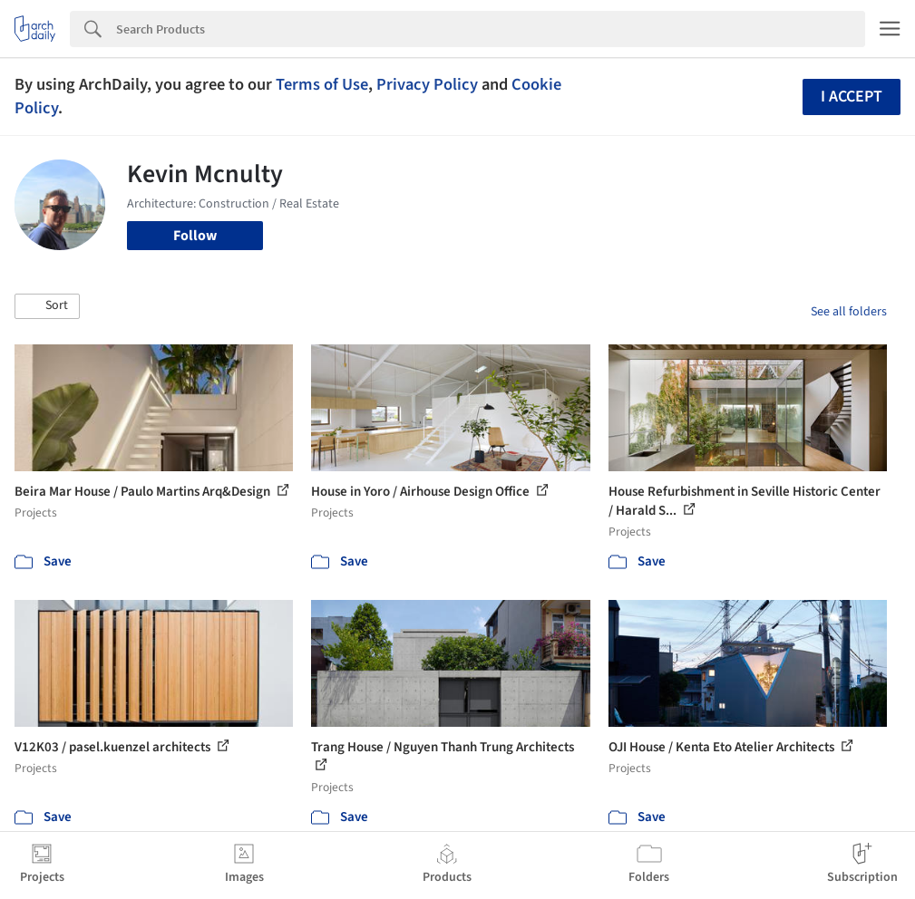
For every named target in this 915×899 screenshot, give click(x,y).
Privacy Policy (427, 84)
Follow (195, 236)
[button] (47, 306)
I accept (851, 96)
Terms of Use (322, 84)
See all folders (849, 311)
